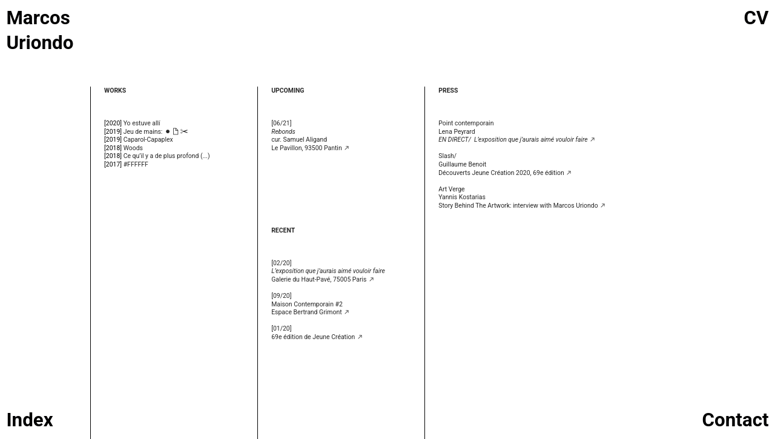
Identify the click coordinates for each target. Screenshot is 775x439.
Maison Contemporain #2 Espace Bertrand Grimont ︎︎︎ (310, 308)
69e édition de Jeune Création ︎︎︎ (317, 337)
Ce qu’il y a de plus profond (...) (167, 156)
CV (756, 18)
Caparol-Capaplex (148, 140)
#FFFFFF (136, 164)
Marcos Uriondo (39, 30)
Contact (735, 420)
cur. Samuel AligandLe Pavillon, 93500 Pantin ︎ (310, 140)
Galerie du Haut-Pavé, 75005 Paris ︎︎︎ (328, 275)
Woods (133, 148)
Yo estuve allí (142, 123)
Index (29, 420)
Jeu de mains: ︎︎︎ (156, 132)
